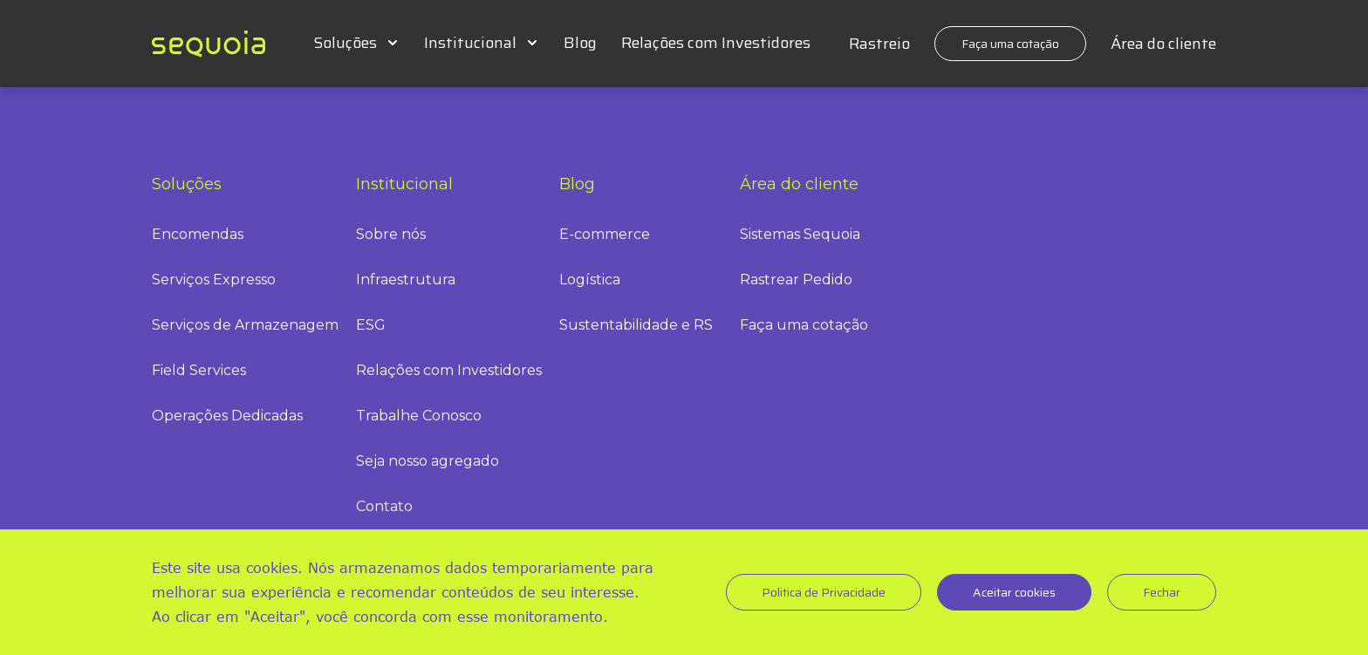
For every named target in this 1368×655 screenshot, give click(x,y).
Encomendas (197, 234)
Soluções (345, 43)
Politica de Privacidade (824, 592)
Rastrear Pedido (796, 279)
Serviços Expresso (214, 279)
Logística (589, 279)
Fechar (1161, 592)
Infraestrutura (405, 279)
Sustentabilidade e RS (636, 325)
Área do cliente (1163, 43)
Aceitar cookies (1014, 592)
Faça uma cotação (1010, 43)
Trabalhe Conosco (419, 415)
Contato (384, 506)
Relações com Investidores (716, 43)
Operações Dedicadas (227, 415)
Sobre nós (391, 234)
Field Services (199, 370)
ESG (371, 325)
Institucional (470, 43)
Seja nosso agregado (427, 461)
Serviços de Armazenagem (245, 325)
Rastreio (879, 43)
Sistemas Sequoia (800, 234)
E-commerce (604, 234)
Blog (580, 43)
